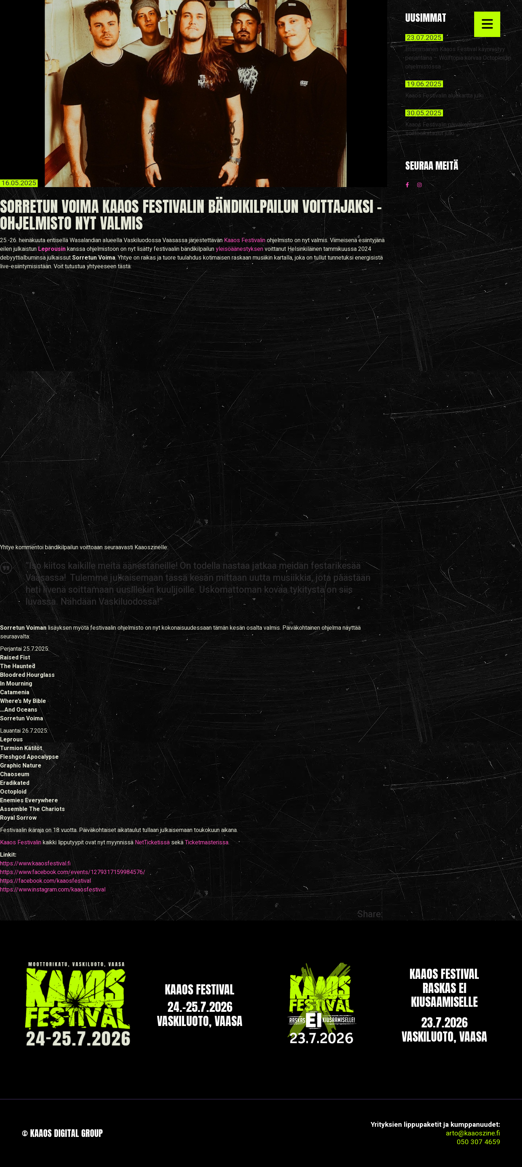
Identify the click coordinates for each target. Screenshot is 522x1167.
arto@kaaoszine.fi (473, 1133)
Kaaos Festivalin (244, 240)
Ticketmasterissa (206, 842)
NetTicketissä (152, 842)
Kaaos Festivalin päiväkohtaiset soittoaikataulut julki (444, 129)
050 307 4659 (478, 1142)
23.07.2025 (424, 37)
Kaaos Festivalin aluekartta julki (444, 95)
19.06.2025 (424, 84)
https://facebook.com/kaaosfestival (45, 881)
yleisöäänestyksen (239, 249)
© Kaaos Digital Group (62, 1133)
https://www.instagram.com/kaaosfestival (52, 889)
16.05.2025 (18, 183)
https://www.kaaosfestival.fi (35, 863)
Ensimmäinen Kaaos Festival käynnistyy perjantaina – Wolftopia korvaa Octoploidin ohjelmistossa (458, 58)
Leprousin (52, 249)
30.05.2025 (424, 113)
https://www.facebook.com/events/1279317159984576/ (72, 872)
